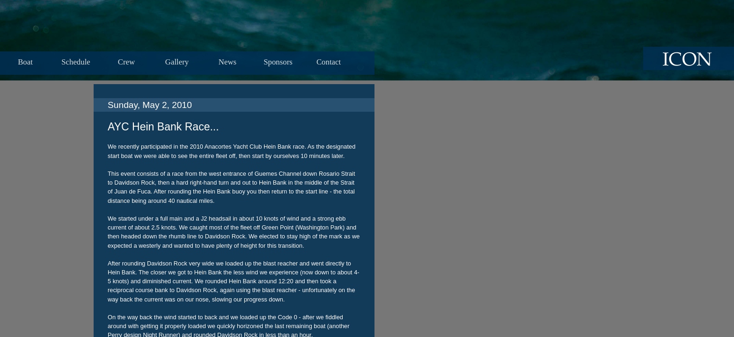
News (227, 61)
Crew (126, 61)
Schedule (75, 61)
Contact (328, 61)
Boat (25, 61)
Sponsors (278, 61)
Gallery (177, 61)
